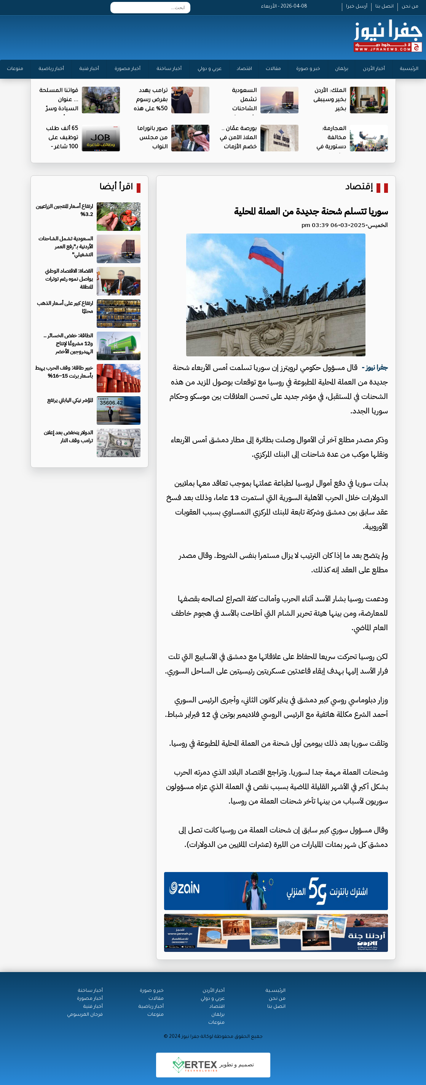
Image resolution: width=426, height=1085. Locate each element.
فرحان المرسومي (85, 1015)
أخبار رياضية (51, 69)
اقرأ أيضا (116, 188)
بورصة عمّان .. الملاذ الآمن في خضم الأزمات (238, 138)
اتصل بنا (384, 7)
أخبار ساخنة (169, 69)
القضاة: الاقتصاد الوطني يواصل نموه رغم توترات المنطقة (69, 279)
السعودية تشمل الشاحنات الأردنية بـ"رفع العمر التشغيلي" (65, 247)
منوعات (15, 69)
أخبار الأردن (374, 69)
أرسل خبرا (356, 7)
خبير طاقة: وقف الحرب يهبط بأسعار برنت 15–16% (64, 372)
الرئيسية (409, 69)
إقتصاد (359, 188)
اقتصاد (244, 69)
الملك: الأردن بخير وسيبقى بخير (329, 100)
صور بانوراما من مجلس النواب (152, 138)
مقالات (273, 69)
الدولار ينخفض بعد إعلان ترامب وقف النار (68, 437)
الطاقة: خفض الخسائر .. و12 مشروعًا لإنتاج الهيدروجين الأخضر (68, 344)
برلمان (341, 69)
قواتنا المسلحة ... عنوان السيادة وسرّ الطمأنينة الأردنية (58, 109)
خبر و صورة (308, 69)
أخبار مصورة (127, 69)
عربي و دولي (210, 69)
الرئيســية (276, 991)
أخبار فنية (89, 69)
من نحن (410, 7)
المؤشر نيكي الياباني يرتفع (70, 400)
